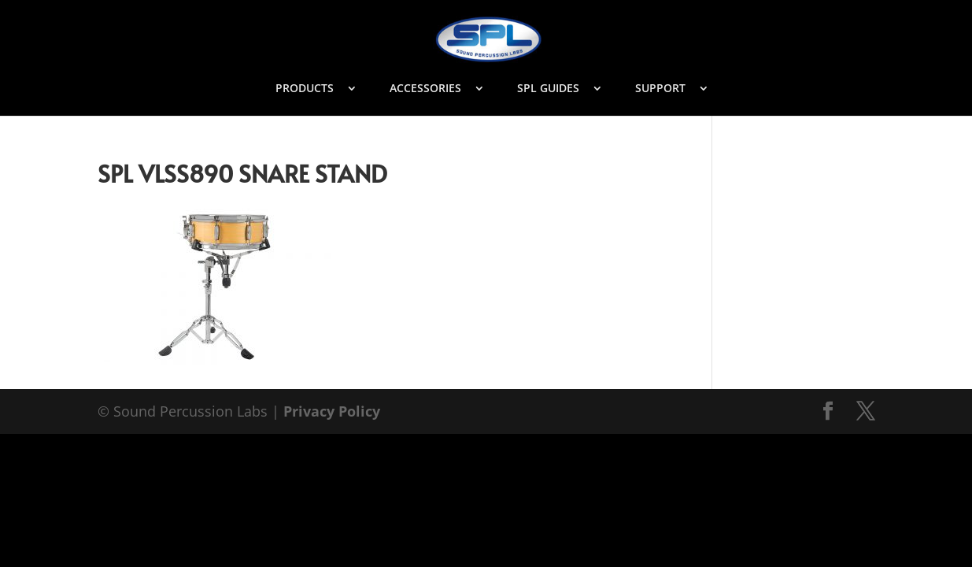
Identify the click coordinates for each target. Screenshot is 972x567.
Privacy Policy (331, 411)
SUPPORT (660, 89)
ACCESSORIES (425, 89)
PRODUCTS (304, 89)
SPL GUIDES (548, 89)
